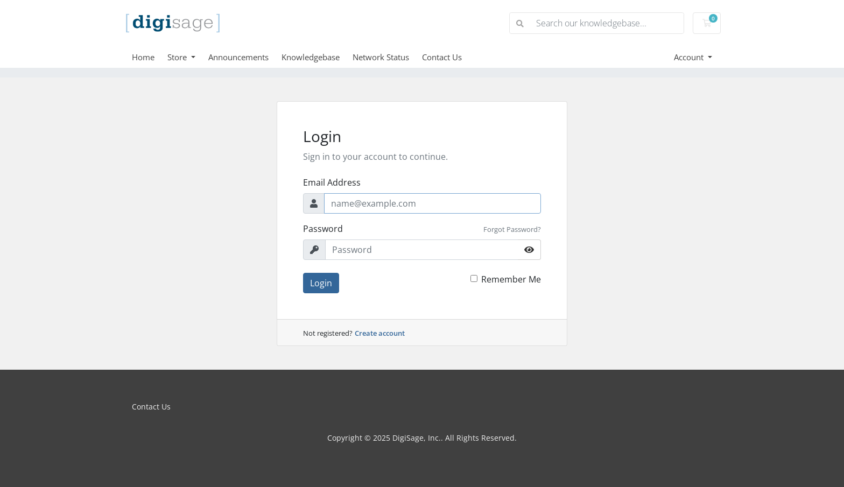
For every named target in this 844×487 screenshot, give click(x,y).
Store (178, 57)
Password (323, 229)
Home (143, 57)
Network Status (381, 57)
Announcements (238, 57)
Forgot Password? (512, 229)
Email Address (332, 182)
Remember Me (511, 279)
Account (690, 57)
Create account (380, 333)
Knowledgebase (311, 57)
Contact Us (442, 57)
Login (321, 283)
